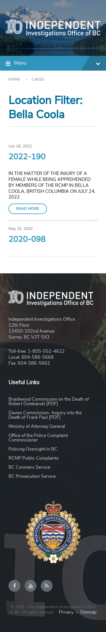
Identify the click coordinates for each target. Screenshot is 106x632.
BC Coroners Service (29, 467)
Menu (57, 64)
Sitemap (88, 612)
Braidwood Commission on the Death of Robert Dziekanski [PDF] (48, 401)
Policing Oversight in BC (32, 449)
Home (14, 79)
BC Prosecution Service (32, 476)
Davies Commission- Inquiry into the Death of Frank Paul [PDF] (45, 415)
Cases (38, 79)
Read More (27, 209)
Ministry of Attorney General (36, 426)
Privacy (66, 612)
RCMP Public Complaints (33, 458)
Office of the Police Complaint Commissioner (38, 437)
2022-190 (27, 157)
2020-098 (27, 240)
